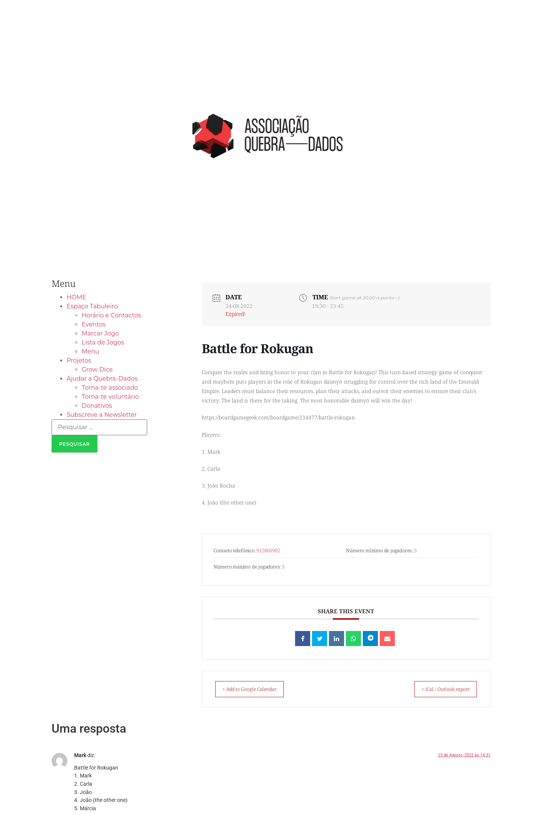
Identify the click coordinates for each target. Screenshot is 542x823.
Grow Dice (97, 369)
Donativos (97, 405)
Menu (90, 351)
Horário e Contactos (111, 315)
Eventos (93, 324)
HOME (76, 297)
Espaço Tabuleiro (92, 306)
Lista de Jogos (103, 342)
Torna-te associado (110, 387)
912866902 (268, 550)
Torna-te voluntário (110, 396)
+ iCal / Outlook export (439, 689)
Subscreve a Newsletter (102, 414)
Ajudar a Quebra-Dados (102, 378)
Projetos (79, 360)
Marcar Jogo (100, 333)
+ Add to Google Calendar (256, 689)
